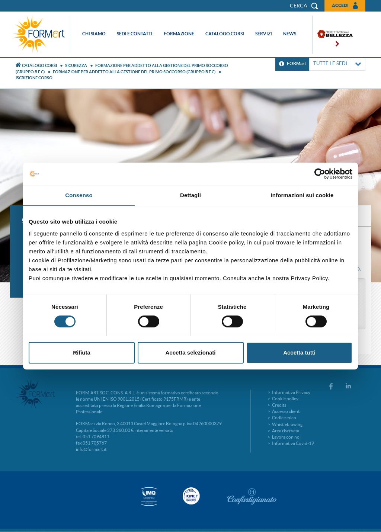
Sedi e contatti (135, 33)
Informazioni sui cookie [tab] (302, 195)
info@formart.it (91, 449)
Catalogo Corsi (39, 65)
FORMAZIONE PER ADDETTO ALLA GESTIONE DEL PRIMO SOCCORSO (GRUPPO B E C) (134, 72)
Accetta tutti (299, 352)
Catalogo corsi (224, 33)
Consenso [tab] (78, 195)
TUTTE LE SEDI (337, 64)
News (289, 33)
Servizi (263, 33)
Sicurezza (76, 65)
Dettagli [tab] (190, 195)
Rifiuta (81, 352)
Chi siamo (94, 33)
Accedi (340, 5)
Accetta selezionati (190, 352)
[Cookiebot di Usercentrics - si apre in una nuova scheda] (319, 173)
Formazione (179, 33)
